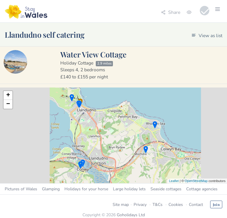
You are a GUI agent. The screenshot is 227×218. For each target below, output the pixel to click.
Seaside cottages (165, 189)
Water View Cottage (93, 54)
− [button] (8, 104)
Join (216, 204)
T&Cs (158, 204)
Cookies (175, 204)
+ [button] (8, 95)
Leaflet (174, 181)
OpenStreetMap (196, 181)
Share (170, 12)
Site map (121, 204)
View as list (207, 35)
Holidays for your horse (86, 189)
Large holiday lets (129, 189)
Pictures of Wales (21, 189)
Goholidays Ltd (131, 215)
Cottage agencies (202, 189)
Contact (196, 204)
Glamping (51, 189)
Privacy (140, 204)
